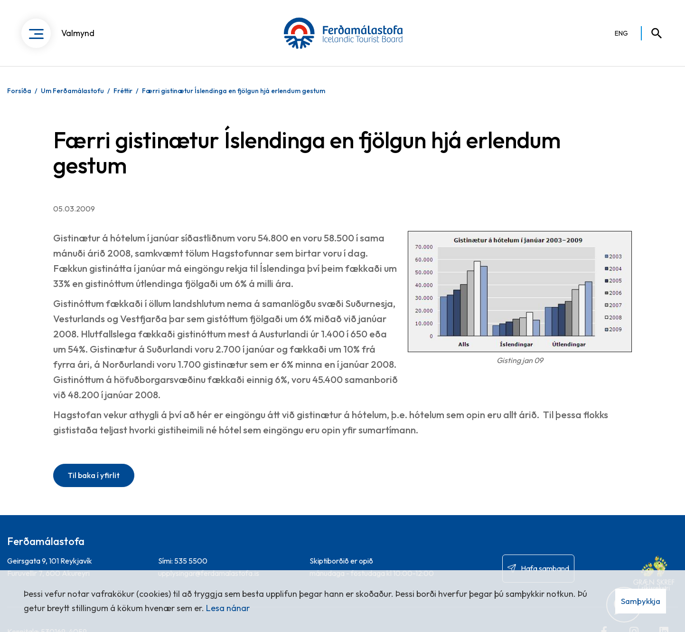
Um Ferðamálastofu (72, 90)
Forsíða (19, 90)
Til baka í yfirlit (94, 475)
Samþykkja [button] (640, 601)
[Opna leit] (652, 33)
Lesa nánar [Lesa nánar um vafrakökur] (228, 608)
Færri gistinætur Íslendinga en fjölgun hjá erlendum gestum (233, 90)
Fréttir (122, 90)
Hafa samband (545, 568)
